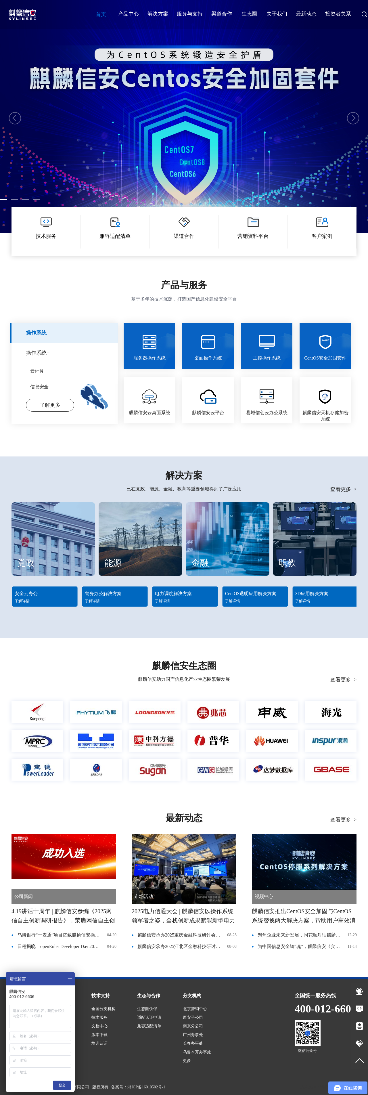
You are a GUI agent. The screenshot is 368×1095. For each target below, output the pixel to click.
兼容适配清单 (149, 1026)
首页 (101, 14)
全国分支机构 (103, 1009)
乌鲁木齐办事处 (197, 1052)
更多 (187, 1060)
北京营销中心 (195, 1009)
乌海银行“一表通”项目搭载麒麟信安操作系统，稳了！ (59, 934)
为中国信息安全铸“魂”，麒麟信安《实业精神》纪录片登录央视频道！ (299, 946)
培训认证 (99, 1043)
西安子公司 (193, 1017)
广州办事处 (193, 1035)
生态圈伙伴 (147, 1009)
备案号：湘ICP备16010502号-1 (138, 1087)
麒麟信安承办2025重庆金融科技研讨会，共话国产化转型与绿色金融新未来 (179, 934)
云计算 (37, 370)
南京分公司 (193, 1026)
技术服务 (99, 1017)
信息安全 (39, 386)
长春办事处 (193, 1043)
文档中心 (99, 1026)
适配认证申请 (149, 1017)
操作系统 (36, 333)
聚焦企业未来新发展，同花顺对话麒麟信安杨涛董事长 (299, 934)
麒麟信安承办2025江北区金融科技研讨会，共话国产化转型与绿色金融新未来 (179, 946)
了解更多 (184, 169)
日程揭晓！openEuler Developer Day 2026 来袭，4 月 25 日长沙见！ (59, 946)
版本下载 (99, 1035)
